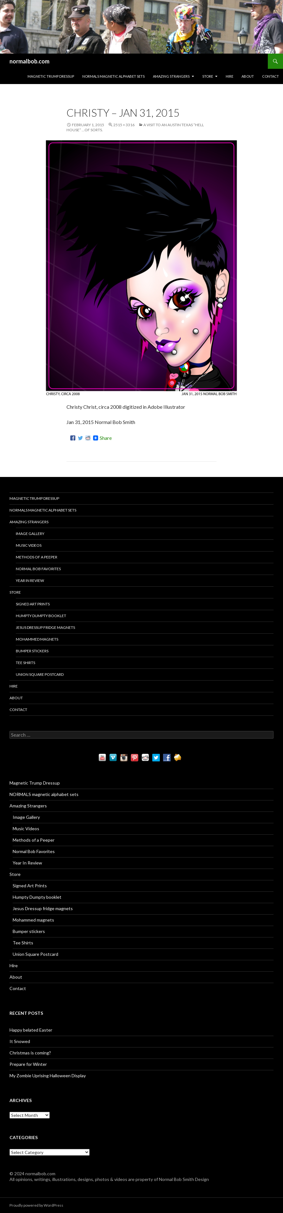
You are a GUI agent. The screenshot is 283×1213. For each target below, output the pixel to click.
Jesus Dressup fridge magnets (45, 627)
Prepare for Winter (28, 1064)
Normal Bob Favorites (38, 568)
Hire (229, 76)
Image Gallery (30, 533)
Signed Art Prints (33, 604)
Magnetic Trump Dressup (51, 76)
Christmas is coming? (30, 1052)
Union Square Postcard (40, 674)
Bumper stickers (32, 651)
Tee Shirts (25, 662)
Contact (270, 76)
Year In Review (30, 580)
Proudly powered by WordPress (36, 1205)
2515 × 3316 (124, 124)
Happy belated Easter (30, 1030)
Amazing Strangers (171, 76)
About (248, 76)
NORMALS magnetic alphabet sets (113, 76)
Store (207, 76)
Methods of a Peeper (36, 557)
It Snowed (19, 1041)
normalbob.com (29, 61)
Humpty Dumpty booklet (41, 615)
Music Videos (28, 545)
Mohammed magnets (37, 639)
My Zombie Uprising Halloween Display (47, 1075)
